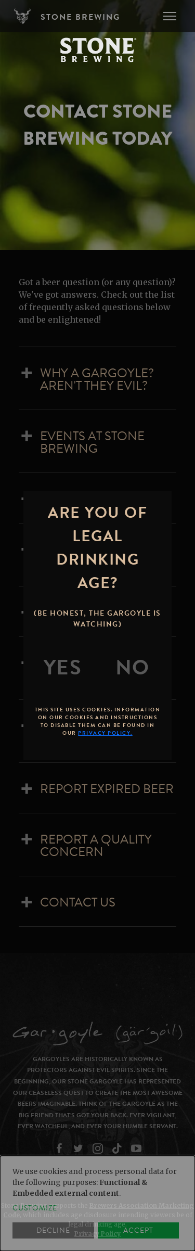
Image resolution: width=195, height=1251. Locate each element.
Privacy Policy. (105, 733)
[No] (132, 668)
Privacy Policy (97, 1233)
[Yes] (62, 668)
